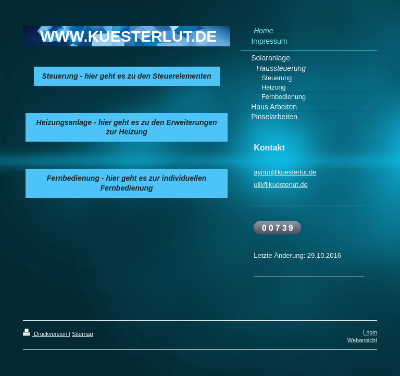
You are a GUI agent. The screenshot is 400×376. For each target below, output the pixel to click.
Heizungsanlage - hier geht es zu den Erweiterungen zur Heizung (126, 127)
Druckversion (46, 334)
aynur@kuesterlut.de (285, 172)
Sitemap (82, 334)
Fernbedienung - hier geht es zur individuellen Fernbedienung (126, 183)
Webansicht (362, 340)
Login (370, 332)
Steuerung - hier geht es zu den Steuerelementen (126, 76)
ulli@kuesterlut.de (281, 185)
